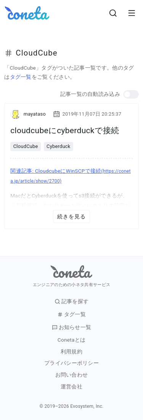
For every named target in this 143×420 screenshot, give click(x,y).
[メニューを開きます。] (131, 13)
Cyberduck (59, 146)
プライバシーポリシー (71, 363)
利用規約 (71, 352)
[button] (131, 94)
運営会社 (71, 387)
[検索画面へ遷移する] (113, 13)
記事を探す (72, 301)
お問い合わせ (71, 375)
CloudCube (25, 146)
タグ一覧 (21, 77)
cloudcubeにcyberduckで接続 (64, 130)
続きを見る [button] (71, 216)
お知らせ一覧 (72, 327)
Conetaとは (71, 340)
